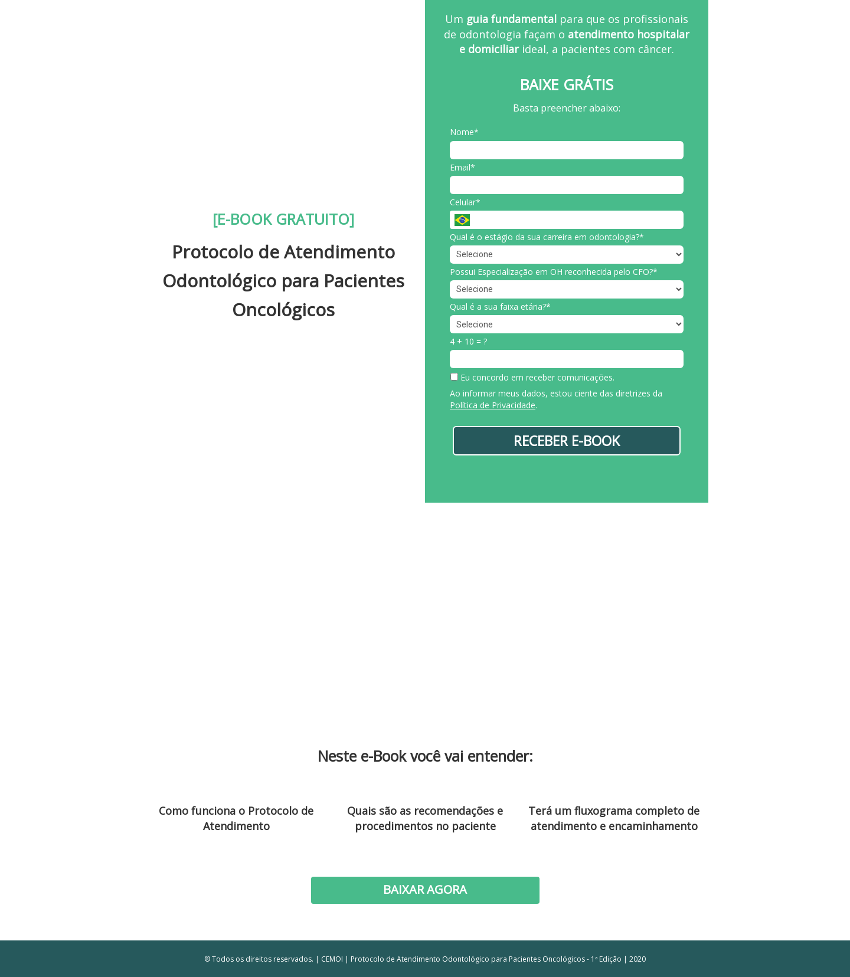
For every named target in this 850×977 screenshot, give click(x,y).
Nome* (464, 132)
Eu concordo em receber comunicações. (532, 377)
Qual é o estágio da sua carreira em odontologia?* (547, 237)
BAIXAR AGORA (425, 889)
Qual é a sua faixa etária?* (500, 306)
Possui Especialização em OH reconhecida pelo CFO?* (554, 272)
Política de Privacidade (492, 405)
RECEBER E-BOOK (567, 440)
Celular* (465, 202)
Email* (462, 167)
